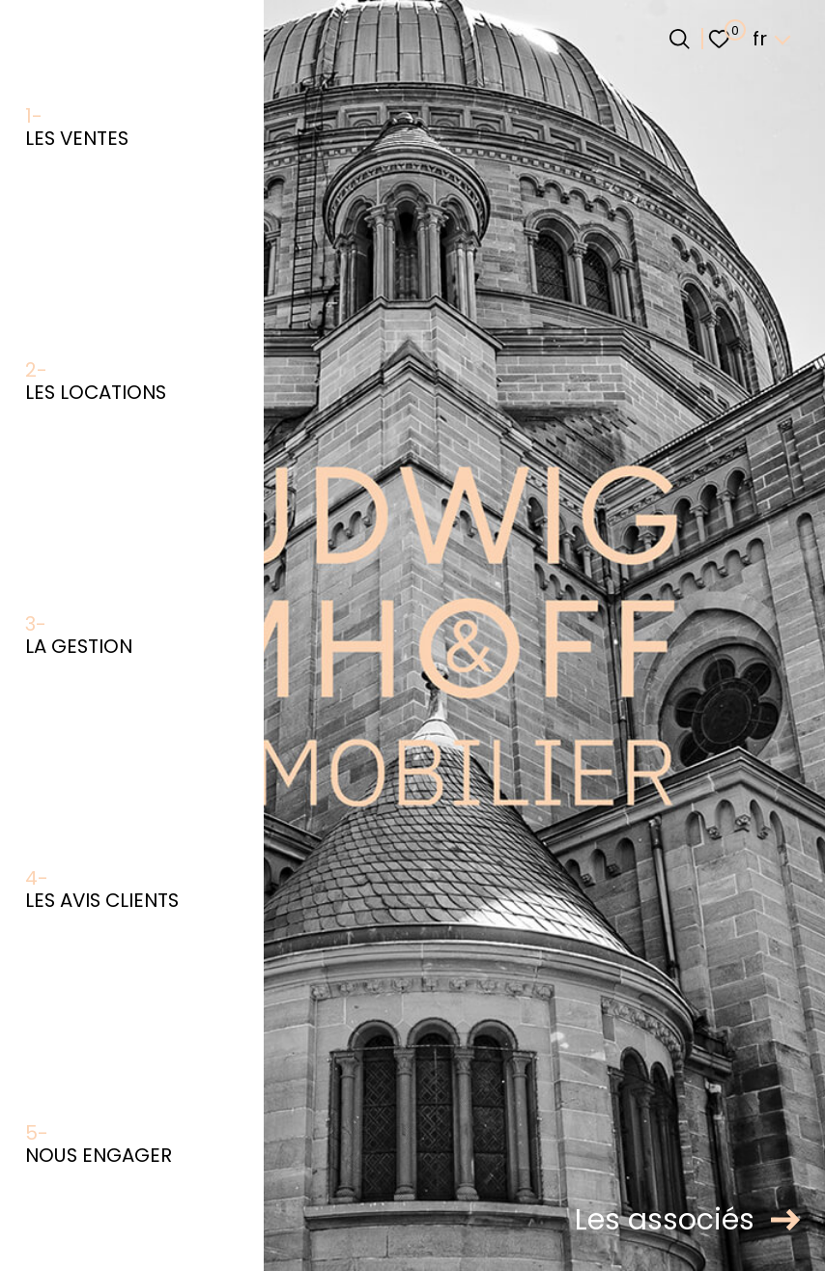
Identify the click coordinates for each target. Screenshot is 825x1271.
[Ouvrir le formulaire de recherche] (680, 39)
